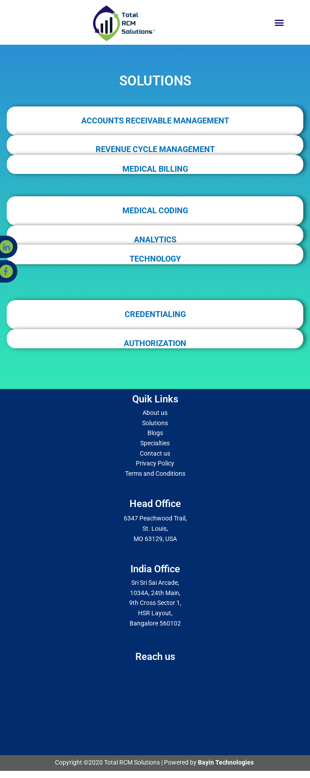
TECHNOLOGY (155, 258)
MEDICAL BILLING (155, 168)
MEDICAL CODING (155, 210)
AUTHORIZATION (155, 343)
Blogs (155, 432)
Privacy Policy (155, 463)
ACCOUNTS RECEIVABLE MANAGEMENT (155, 120)
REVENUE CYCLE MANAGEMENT (155, 149)
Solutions (155, 423)
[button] (279, 22)
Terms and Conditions (155, 473)
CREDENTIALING (155, 314)
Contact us (155, 453)
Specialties (155, 443)
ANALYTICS (155, 239)
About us (155, 412)
